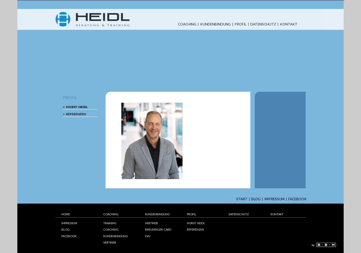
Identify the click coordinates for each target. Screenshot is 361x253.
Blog (256, 199)
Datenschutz (263, 24)
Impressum (274, 199)
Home (65, 214)
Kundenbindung (215, 24)
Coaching (187, 24)
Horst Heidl (77, 107)
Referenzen (76, 114)
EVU (147, 236)
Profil (241, 24)
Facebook (297, 199)
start (242, 199)
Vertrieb (109, 242)
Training (110, 223)
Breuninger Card (158, 229)
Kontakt (289, 24)
